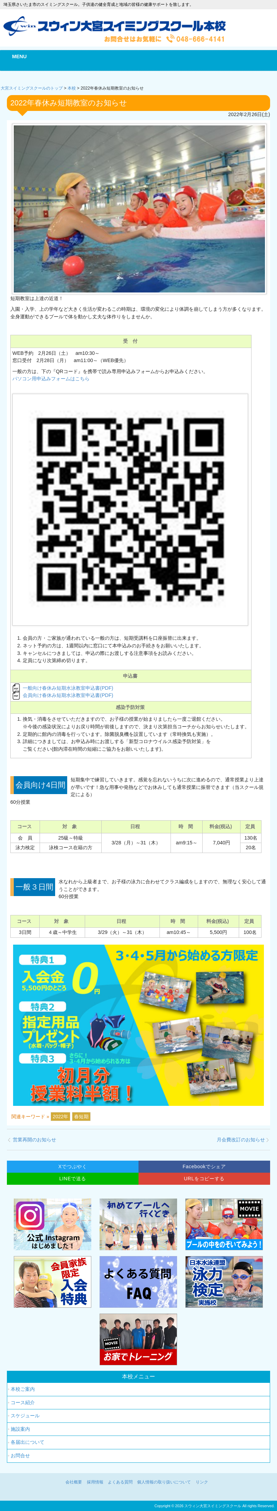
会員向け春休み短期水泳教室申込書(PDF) (68, 695)
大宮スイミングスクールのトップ (32, 88)
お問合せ (20, 1455)
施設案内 (20, 1429)
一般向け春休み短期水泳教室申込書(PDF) (68, 688)
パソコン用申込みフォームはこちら (51, 378)
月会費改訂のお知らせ (241, 1139)
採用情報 (95, 1482)
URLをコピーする (204, 1178)
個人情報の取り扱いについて (164, 1482)
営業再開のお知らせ (34, 1139)
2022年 (60, 1116)
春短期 (81, 1116)
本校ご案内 (23, 1389)
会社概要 (73, 1482)
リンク (202, 1482)
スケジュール (25, 1415)
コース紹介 (23, 1402)
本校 (72, 88)
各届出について (27, 1442)
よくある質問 (120, 1482)
